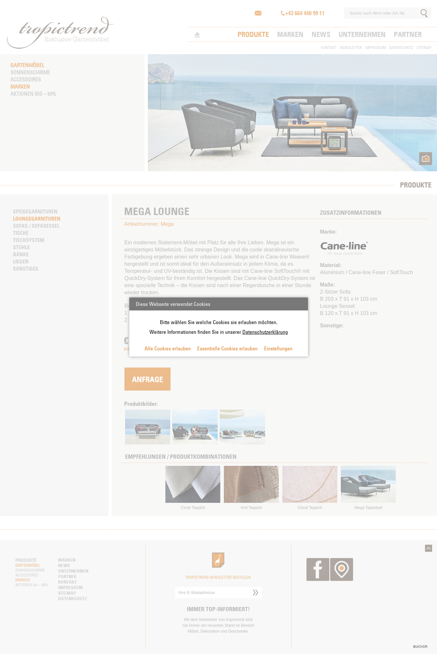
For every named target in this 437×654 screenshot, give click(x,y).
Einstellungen (278, 348)
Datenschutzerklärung (265, 332)
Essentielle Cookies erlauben (227, 348)
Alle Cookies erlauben (168, 348)
